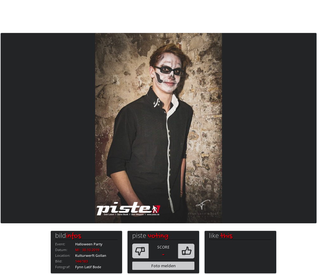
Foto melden (163, 266)
